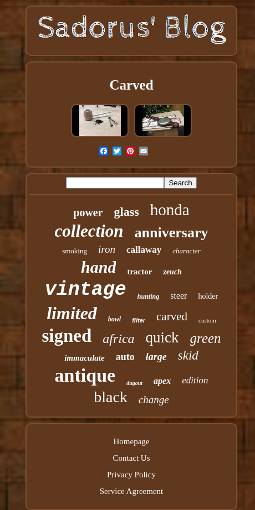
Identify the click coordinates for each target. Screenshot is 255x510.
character (186, 251)
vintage (85, 290)
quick (162, 337)
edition (195, 380)
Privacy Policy (131, 474)
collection (89, 231)
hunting (148, 296)
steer (178, 295)
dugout (134, 383)
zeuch (172, 272)
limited (72, 313)
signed (66, 336)
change (154, 399)
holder (208, 296)
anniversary (171, 233)
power (88, 212)
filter (138, 320)
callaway (143, 249)
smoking (74, 251)
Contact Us (131, 458)
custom (207, 320)
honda (170, 209)
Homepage (132, 441)
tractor (139, 271)
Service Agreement (132, 491)
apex (162, 381)
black (111, 396)
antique (85, 375)
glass (126, 211)
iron (106, 249)
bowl (114, 319)
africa (118, 338)
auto (125, 356)
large (156, 356)
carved (171, 316)
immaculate (84, 357)
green (205, 338)
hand (98, 267)
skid (188, 355)
